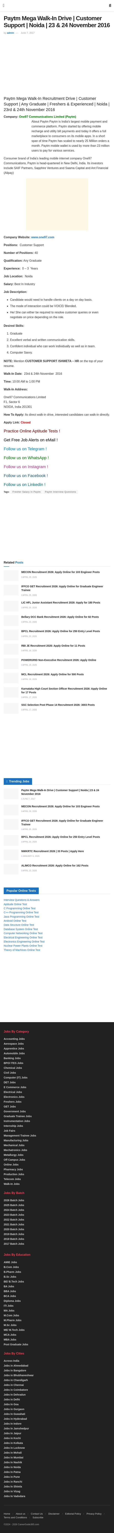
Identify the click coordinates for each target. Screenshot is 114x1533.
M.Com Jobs (11, 1315)
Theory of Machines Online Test (22, 949)
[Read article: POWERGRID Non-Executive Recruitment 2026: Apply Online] (11, 663)
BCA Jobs (10, 1296)
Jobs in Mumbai (13, 1457)
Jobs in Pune (12, 1476)
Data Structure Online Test (19, 924)
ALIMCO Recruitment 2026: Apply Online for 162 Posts (54, 865)
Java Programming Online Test (21, 916)
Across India (11, 1360)
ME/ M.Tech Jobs (14, 1329)
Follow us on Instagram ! (26, 466)
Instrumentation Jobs (17, 1121)
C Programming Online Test (20, 908)
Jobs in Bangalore (15, 1370)
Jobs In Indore (13, 1423)
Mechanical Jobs (14, 1145)
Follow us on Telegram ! (25, 449)
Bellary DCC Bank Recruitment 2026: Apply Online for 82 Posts (60, 616)
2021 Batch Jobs (14, 1224)
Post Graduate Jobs (16, 1344)
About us (20, 1513)
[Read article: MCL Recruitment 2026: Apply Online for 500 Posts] (11, 678)
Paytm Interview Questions (60, 492)
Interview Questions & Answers (21, 899)
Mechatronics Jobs (15, 1150)
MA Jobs (9, 1310)
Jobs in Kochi (12, 1438)
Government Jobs (15, 1111)
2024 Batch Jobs (14, 1209)
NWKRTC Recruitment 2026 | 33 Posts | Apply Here (52, 851)
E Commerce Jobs (15, 1087)
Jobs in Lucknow (14, 1447)
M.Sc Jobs (10, 1325)
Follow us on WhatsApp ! (26, 457)
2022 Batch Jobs (14, 1219)
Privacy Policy (94, 1513)
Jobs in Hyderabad (15, 1418)
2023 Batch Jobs (14, 1214)
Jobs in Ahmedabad (16, 1365)
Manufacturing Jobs (16, 1140)
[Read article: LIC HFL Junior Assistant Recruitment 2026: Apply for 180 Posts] (11, 606)
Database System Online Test (21, 929)
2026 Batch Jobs (14, 1200)
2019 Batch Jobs (14, 1234)
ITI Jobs (9, 1305)
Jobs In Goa (11, 1404)
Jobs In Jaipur (12, 1433)
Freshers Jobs (13, 1101)
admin (10, 32)
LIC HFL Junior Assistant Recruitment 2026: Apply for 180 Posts (60, 602)
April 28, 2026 (29, 577)
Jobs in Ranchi (13, 1481)
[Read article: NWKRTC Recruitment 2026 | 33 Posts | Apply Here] (11, 855)
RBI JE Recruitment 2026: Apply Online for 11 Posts (53, 645)
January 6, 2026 (30, 856)
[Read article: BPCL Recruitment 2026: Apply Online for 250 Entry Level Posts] (11, 635)
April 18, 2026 (29, 650)
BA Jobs (9, 1286)
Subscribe (38, 1517)
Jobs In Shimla (13, 1486)
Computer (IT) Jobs (15, 1077)
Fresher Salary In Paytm (26, 492)
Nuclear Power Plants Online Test (23, 945)
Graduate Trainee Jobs (18, 1116)
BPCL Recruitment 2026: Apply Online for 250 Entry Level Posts (60, 631)
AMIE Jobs (10, 1262)
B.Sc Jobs (10, 1276)
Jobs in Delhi (12, 1399)
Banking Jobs (12, 1058)
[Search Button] (110, 5)
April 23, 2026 (29, 622)
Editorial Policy (73, 1513)
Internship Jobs (13, 1125)
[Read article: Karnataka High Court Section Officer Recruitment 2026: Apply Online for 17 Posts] (11, 692)
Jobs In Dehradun (15, 1394)
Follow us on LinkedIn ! (24, 484)
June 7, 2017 (28, 32)
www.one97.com (42, 237)
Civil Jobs (10, 1072)
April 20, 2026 (29, 636)
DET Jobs (10, 1082)
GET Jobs (10, 1106)
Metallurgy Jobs (14, 1154)
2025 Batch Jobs (14, 1205)
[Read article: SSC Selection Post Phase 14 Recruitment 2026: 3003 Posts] (11, 708)
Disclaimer (54, 1513)
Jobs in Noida (12, 1467)
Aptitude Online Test (15, 904)
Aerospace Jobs (14, 1043)
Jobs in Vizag (12, 1491)
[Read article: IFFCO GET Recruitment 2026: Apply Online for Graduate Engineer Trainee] (11, 590)
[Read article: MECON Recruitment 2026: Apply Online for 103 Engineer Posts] (11, 575)
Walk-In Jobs (12, 1183)
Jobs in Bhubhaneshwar (19, 1375)
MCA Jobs (10, 1334)
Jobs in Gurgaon (14, 1409)
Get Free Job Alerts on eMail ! (31, 440)
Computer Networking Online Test (23, 933)
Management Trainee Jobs (20, 1135)
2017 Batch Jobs (14, 1243)
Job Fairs (9, 1130)
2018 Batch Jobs (14, 1238)
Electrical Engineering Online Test (23, 937)
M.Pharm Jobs (13, 1320)
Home (7, 1513)
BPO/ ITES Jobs (13, 1063)
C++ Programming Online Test (21, 912)
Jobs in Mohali (13, 1452)
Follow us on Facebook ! (26, 475)
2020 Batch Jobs (14, 1229)
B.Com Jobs (11, 1267)
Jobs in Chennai (14, 1384)
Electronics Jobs (14, 1096)
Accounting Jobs (14, 1038)
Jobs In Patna (12, 1472)
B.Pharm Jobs (12, 1271)
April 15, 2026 (29, 870)
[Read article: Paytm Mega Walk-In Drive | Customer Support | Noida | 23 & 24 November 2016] (11, 794)
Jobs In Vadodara (14, 1496)
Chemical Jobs (13, 1067)
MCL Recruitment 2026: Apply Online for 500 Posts (52, 674)
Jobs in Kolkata (13, 1442)
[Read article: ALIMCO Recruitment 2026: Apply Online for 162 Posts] (11, 869)
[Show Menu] (3, 5)
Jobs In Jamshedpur (16, 1428)
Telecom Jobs (12, 1179)
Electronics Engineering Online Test (24, 941)
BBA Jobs (10, 1291)
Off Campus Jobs (14, 1159)
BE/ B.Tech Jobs (14, 1281)
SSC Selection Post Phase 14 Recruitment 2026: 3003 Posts (58, 704)
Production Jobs (14, 1174)
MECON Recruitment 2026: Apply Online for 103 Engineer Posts (60, 572)
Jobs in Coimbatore (16, 1389)
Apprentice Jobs (14, 1048)
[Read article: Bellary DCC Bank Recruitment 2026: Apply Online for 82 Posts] (11, 620)
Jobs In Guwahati (14, 1413)
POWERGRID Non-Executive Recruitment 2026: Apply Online (58, 660)
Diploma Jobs (12, 1300)
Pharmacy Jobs (13, 1169)
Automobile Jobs (14, 1053)
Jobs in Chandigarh (16, 1380)
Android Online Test (15, 920)
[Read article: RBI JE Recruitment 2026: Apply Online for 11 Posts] (11, 649)
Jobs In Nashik (13, 1462)
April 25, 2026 (29, 595)
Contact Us (37, 1513)
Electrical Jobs (13, 1092)
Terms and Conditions (15, 1517)
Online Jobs (11, 1164)
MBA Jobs (10, 1339)
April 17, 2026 (29, 697)
